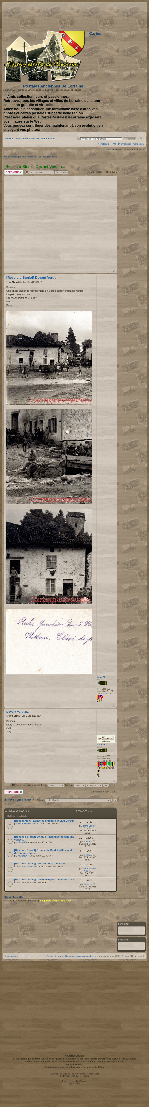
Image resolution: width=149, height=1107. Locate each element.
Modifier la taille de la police (141, 138)
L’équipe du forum (54, 956)
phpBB (66, 1074)
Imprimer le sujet (78, 138)
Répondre (13, 172)
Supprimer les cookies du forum (80, 956)
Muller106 (22, 842)
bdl (21, 882)
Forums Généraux (30, 138)
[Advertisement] (92, 15)
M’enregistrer (124, 144)
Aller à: (40, 800)
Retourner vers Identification (20, 800)
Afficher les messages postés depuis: (38, 785)
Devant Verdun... (18, 711)
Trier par (75, 785)
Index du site (12, 138)
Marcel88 (16, 282)
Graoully (88, 884)
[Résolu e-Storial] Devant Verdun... (33, 277)
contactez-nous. (74, 1064)
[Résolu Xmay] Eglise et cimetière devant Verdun (44, 820)
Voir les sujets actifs (47, 156)
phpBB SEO (74, 1083)
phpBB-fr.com (81, 1081)
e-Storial (16, 716)
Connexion (138, 144)
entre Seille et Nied (27, 823)
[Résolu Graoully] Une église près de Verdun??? (44, 879)
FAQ (114, 144)
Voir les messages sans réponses (19, 156)
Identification (47, 138)
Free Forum (83, 1076)
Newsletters (103, 144)
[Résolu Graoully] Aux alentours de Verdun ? (41, 863)
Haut (114, 271)
